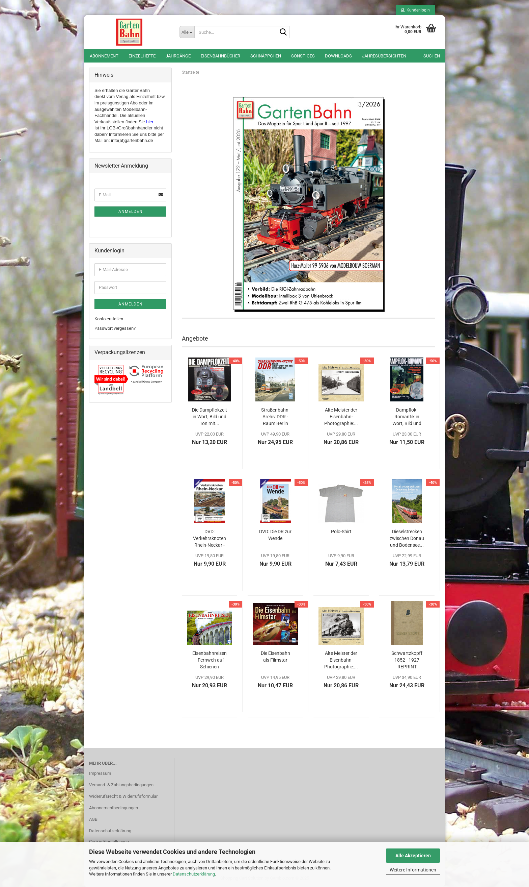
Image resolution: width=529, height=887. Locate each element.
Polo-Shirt (341, 531)
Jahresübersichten (384, 55)
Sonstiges (303, 55)
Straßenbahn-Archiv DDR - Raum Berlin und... (275, 417)
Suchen (431, 55)
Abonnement (104, 55)
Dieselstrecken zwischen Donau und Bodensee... (407, 538)
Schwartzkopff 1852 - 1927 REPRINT (406, 659)
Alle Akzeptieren (413, 855)
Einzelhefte (142, 55)
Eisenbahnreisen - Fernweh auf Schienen (209, 659)
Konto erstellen (108, 318)
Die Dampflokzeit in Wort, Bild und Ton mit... (209, 416)
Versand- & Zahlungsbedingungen (121, 784)
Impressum (100, 773)
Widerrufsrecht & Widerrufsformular (123, 796)
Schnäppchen (265, 55)
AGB (93, 819)
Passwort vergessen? (115, 328)
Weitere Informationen (413, 869)
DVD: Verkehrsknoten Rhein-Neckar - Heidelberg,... (209, 538)
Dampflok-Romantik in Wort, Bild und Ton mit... (406, 417)
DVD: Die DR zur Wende (275, 535)
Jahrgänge (178, 55)
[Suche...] (186, 32)
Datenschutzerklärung (194, 874)
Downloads (338, 55)
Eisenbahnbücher (220, 55)
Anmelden (130, 211)
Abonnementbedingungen (113, 807)
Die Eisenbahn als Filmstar (275, 656)
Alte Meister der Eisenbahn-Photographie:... (341, 416)
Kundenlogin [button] (415, 10)
